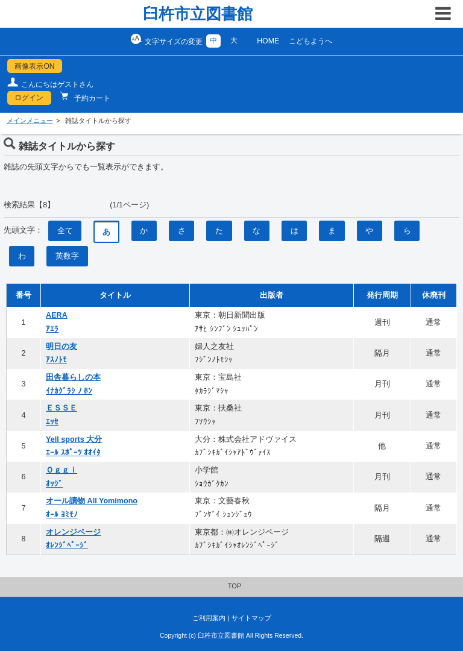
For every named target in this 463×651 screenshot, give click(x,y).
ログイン (28, 97)
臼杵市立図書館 (198, 13)
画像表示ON (34, 66)
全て (65, 231)
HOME (268, 41)
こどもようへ (310, 41)
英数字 (67, 256)
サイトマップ (251, 617)
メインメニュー (30, 120)
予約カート (91, 98)
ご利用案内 (208, 617)
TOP (235, 586)
